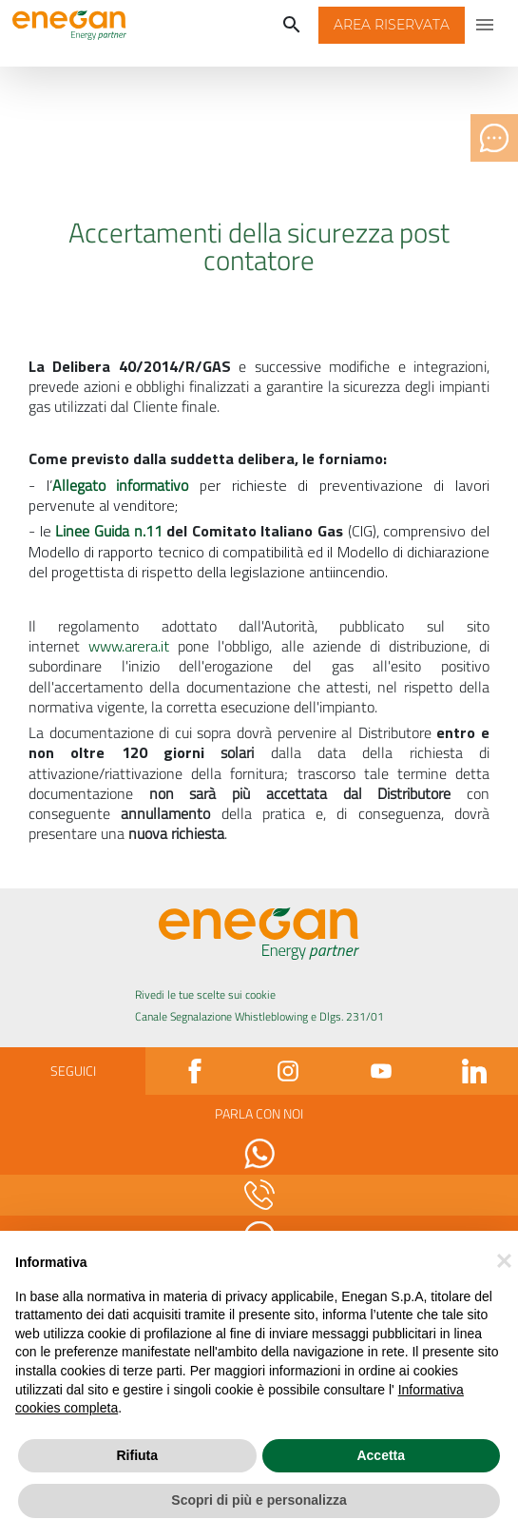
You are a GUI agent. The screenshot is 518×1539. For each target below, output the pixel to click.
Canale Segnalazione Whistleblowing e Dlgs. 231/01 (259, 1016)
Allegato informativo (126, 485)
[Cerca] (291, 26)
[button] (391, 26)
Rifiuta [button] (137, 1455)
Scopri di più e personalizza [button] (258, 1500)
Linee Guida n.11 (108, 530)
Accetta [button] (380, 1455)
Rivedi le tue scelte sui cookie (205, 994)
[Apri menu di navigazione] (486, 26)
